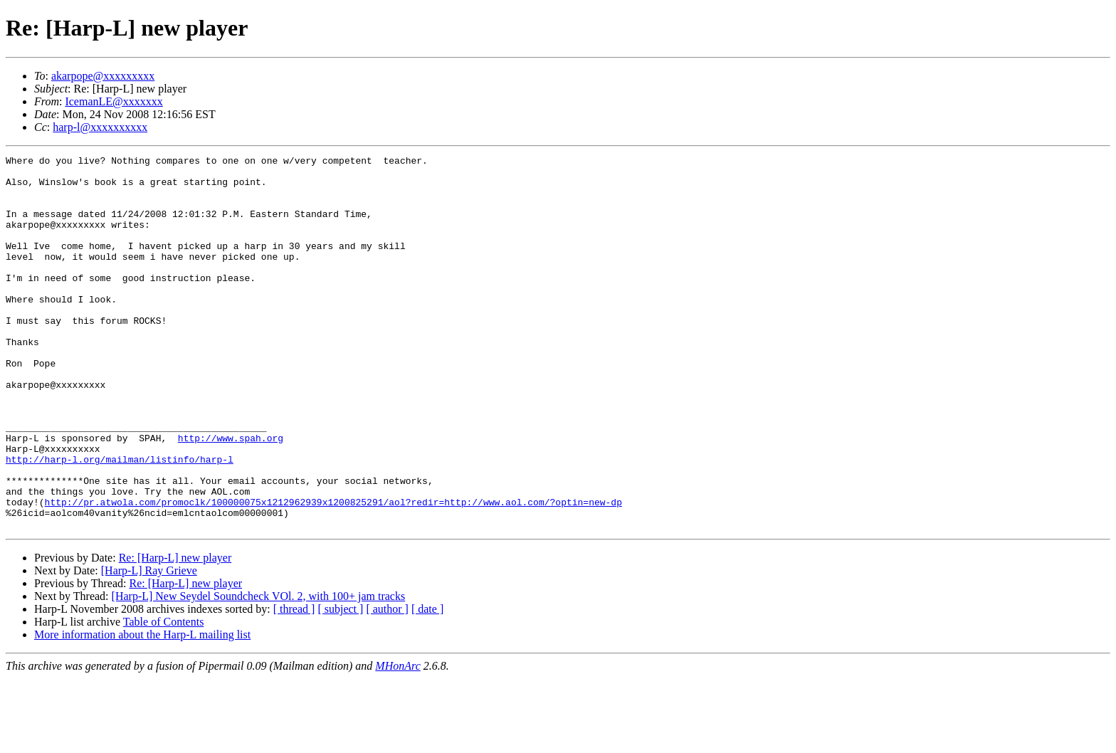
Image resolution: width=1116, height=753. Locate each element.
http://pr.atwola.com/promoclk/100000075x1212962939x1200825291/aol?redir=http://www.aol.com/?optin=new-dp (333, 572)
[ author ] (387, 684)
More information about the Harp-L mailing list (142, 709)
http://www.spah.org (230, 495)
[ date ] (427, 684)
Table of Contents (163, 696)
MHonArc (397, 740)
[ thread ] (294, 684)
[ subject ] (340, 684)
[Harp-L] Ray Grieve (149, 645)
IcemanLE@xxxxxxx (113, 101)
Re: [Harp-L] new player (175, 632)
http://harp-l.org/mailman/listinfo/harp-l (119, 521)
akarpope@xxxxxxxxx (102, 76)
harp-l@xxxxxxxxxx (100, 127)
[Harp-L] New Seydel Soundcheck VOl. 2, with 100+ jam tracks (259, 671)
